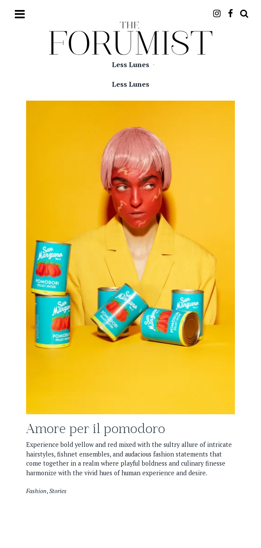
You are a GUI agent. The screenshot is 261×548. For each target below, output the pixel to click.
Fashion (36, 491)
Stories (58, 491)
